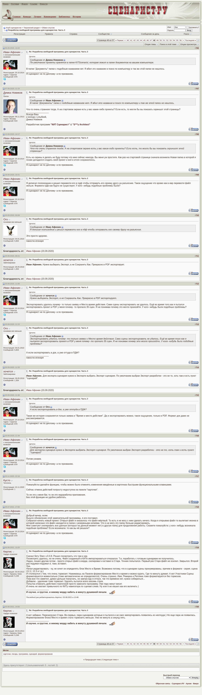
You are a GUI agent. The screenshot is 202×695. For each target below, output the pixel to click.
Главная (16, 16)
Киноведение (50, 16)
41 (131, 40)
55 (177, 40)
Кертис (7, 551)
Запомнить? (192, 27)
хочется (8, 260)
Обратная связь (163, 684)
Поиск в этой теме (168, 44)
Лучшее (37, 16)
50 (161, 40)
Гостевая (15, 4)
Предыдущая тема (93, 660)
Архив (188, 684)
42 (134, 40)
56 (181, 40)
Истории (77, 16)
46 (148, 40)
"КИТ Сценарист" (60, 124)
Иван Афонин (11, 52)
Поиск (5, 4)
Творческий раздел (32, 28)
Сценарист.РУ (178, 684)
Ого (5, 219)
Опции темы (150, 44)
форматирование (45, 654)
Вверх (196, 684)
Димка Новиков (12, 92)
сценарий (33, 654)
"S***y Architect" (81, 124)
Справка (73, 34)
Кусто (6, 480)
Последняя (190, 40)
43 (138, 40)
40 (128, 40)
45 (144, 40)
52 (167, 40)
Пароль (170, 30)
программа (23, 654)
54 (174, 40)
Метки (6, 650)
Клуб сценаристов (13, 28)
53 (171, 40)
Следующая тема (109, 660)
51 (164, 40)
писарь (15, 654)
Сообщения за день (150, 34)
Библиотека (64, 16)
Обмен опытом (48, 28)
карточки (7, 654)
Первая (119, 40)
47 (151, 40)
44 (141, 40)
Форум (24, 4)
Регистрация (19, 34)
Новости (43, 4)
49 (157, 40)
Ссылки (33, 4)
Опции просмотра (188, 44)
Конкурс (27, 16)
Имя (169, 27)
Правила (49, 34)
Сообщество (105, 34)
